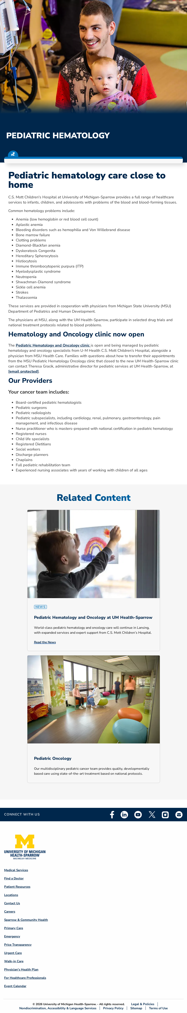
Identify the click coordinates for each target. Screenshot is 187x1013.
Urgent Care (13, 953)
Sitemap (136, 1008)
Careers (9, 911)
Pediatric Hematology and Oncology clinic (53, 345)
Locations (11, 895)
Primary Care (13, 928)
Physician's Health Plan (21, 969)
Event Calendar (15, 986)
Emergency (12, 936)
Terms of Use (158, 1008)
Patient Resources (17, 887)
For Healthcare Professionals (25, 978)
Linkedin (124, 814)
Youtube (138, 814)
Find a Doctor (14, 878)
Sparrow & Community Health (26, 920)
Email (179, 814)
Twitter (151, 814)
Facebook (112, 814)
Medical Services (16, 870)
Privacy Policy (113, 1008)
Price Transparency (18, 945)
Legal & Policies (142, 1004)
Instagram (165, 814)
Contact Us (12, 903)
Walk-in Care (13, 961)
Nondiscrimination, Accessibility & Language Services (57, 1008)
